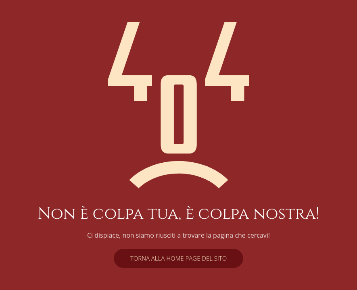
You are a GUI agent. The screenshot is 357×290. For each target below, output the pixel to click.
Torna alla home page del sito (178, 258)
